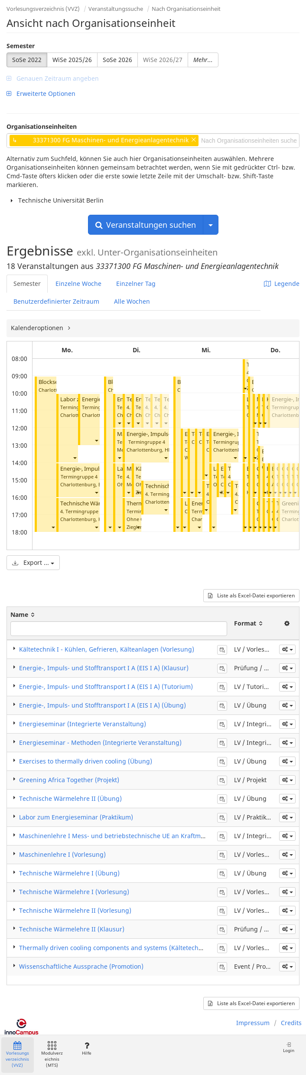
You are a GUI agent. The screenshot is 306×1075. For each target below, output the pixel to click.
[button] (53, 527)
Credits (291, 1023)
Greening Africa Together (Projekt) (69, 780)
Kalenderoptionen (38, 328)
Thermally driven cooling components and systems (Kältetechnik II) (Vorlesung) (135, 948)
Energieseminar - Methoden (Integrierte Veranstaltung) (100, 742)
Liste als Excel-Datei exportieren (251, 595)
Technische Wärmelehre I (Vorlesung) (74, 892)
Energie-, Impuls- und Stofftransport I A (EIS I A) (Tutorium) (106, 686)
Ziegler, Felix (141, 527)
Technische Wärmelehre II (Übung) (70, 798)
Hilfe (86, 1049)
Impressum (253, 1023)
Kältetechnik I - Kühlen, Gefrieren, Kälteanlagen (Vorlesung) (106, 649)
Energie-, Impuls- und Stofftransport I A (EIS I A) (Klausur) (104, 668)
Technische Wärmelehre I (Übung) (69, 873)
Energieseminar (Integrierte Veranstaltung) (82, 724)
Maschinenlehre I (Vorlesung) (62, 854)
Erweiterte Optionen (41, 93)
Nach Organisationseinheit (186, 9)
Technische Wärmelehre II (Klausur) (71, 929)
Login (288, 1047)
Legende (281, 283)
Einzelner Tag (136, 283)
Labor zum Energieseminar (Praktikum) (76, 817)
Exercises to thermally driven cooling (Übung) (85, 761)
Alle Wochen (132, 301)
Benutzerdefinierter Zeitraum (56, 301)
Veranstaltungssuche (115, 9)
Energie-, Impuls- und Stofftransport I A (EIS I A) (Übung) (102, 705)
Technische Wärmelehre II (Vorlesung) (75, 910)
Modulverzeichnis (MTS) (52, 1055)
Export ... (33, 562)
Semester (21, 46)
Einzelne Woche (78, 283)
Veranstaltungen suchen (145, 225)
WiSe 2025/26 (72, 60)
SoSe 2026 (117, 60)
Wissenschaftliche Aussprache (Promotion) (81, 966)
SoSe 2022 (27, 60)
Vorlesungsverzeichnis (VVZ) (43, 9)
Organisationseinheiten (42, 126)
